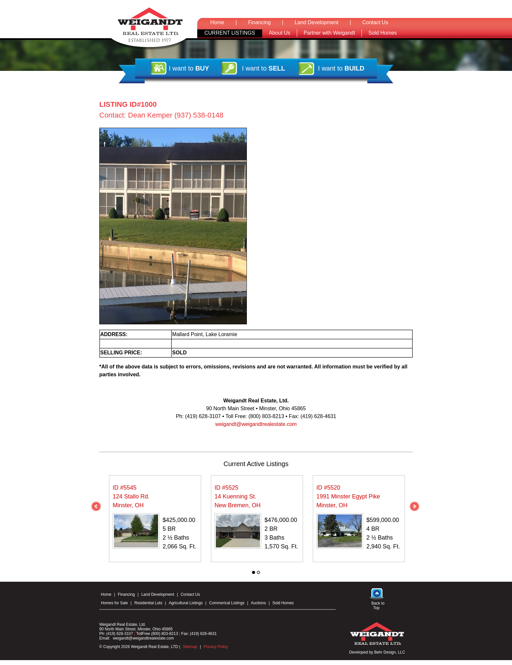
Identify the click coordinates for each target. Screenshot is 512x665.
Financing (259, 22)
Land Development (316, 22)
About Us (279, 33)
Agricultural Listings (186, 603)
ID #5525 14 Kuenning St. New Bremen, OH (238, 496)
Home (217, 22)
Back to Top (377, 605)
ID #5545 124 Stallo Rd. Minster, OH (131, 496)
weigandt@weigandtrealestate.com (255, 424)
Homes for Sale (114, 603)
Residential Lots (148, 603)
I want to (189, 68)
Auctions (258, 603)
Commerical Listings (227, 603)
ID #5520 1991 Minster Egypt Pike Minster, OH (348, 496)
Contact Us (375, 22)
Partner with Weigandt (329, 33)
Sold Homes (382, 33)
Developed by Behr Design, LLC (377, 652)
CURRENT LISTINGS (229, 33)
